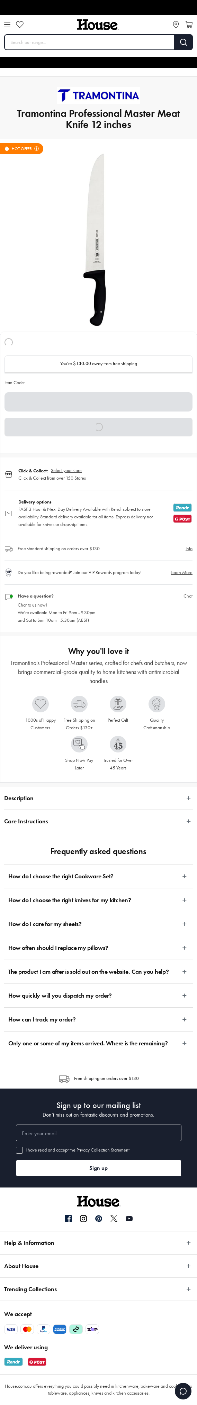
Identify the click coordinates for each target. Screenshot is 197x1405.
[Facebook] (68, 1219)
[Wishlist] (20, 24)
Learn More (181, 572)
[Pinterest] (98, 1218)
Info (189, 549)
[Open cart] (189, 24)
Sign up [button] (98, 1168)
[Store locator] (176, 24)
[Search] (183, 42)
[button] (98, 427)
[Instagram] (83, 1219)
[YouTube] (129, 1218)
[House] (98, 24)
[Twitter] (113, 1218)
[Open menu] (7, 24)
